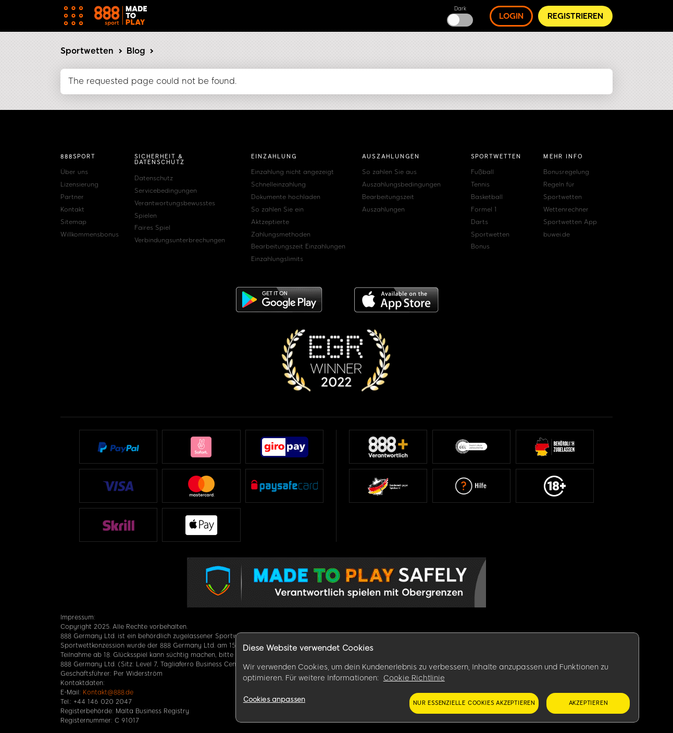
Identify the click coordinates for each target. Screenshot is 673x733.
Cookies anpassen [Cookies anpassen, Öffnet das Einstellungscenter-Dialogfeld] (274, 699)
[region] (437, 677)
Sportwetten (87, 51)
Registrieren (575, 16)
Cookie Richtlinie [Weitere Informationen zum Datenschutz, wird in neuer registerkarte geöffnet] (414, 678)
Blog (136, 51)
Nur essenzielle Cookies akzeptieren (474, 703)
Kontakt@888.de (108, 692)
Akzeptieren (588, 703)
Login (511, 16)
